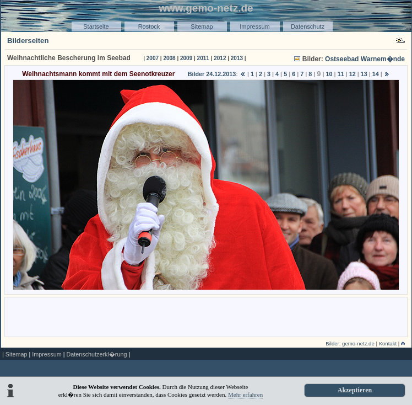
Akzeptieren (355, 390)
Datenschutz (307, 26)
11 (341, 74)
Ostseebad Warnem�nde (365, 59)
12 (352, 74)
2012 (220, 58)
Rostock (149, 26)
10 (329, 74)
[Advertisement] (206, 316)
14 (375, 74)
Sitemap (202, 26)
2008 (169, 58)
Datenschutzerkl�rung (96, 354)
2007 (153, 58)
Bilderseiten (28, 40)
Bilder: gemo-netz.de (350, 343)
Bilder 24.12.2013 (212, 74)
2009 (186, 58)
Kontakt (388, 343)
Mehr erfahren (245, 394)
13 (364, 74)
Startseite (96, 26)
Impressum (254, 26)
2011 (203, 58)
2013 (237, 58)
